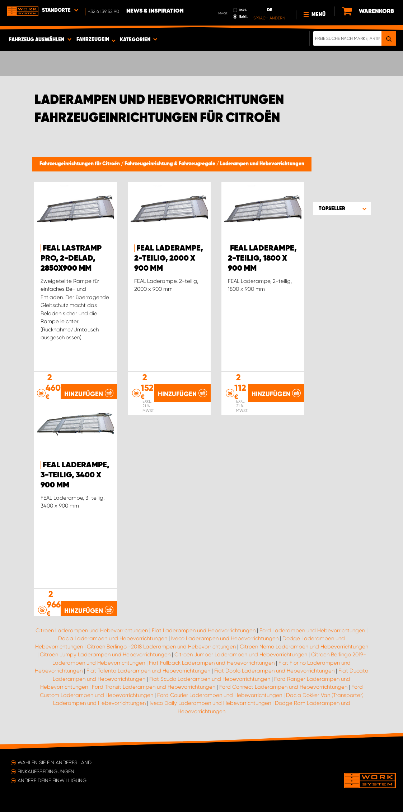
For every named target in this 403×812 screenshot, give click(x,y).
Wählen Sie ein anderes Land (55, 762)
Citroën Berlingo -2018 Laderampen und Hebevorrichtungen (161, 646)
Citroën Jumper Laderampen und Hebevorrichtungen (240, 654)
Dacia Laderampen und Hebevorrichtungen (112, 638)
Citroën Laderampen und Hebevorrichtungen (92, 630)
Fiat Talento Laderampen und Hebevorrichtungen (148, 671)
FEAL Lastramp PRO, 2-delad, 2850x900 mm (71, 258)
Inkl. (243, 10)
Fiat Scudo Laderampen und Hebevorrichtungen (209, 679)
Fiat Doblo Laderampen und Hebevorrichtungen (274, 671)
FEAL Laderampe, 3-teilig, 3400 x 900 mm (75, 475)
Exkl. (243, 16)
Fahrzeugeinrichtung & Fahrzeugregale (170, 163)
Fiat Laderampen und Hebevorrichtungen (204, 630)
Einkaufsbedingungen (46, 771)
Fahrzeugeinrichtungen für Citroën (80, 163)
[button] (342, 208)
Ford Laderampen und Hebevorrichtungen (312, 630)
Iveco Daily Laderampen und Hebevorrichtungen (210, 703)
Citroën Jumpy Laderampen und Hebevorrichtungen (105, 654)
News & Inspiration (155, 11)
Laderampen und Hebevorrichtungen (262, 163)
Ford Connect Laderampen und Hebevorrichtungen (283, 687)
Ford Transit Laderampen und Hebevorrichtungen (153, 687)
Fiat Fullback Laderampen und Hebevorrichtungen (212, 663)
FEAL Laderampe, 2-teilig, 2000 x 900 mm (168, 258)
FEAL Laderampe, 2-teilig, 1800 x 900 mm (262, 258)
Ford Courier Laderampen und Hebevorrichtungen (219, 695)
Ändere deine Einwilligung (52, 780)
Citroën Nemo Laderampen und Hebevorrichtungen (304, 646)
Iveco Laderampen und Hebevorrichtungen (224, 638)
